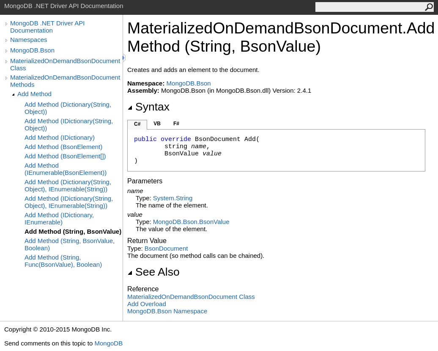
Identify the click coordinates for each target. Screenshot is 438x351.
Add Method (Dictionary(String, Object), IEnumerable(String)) (68, 185)
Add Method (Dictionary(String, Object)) (68, 108)
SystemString (172, 198)
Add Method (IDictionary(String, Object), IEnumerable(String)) (69, 202)
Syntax (148, 106)
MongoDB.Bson (32, 50)
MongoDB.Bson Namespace (167, 311)
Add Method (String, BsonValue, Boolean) (70, 244)
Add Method (34, 93)
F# (176, 124)
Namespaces (28, 39)
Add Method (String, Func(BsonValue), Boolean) (63, 261)
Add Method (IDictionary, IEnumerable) (59, 218)
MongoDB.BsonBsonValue (191, 221)
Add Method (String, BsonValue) (73, 231)
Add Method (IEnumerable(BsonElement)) (66, 169)
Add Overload (146, 303)
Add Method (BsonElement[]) (65, 156)
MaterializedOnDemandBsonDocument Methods (65, 81)
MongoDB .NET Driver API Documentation (47, 26)
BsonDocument (166, 248)
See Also (153, 271)
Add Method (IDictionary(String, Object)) (69, 124)
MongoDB (108, 343)
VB (157, 124)
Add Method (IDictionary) (60, 137)
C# (137, 124)
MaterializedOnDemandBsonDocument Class (65, 64)
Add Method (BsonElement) (63, 146)
